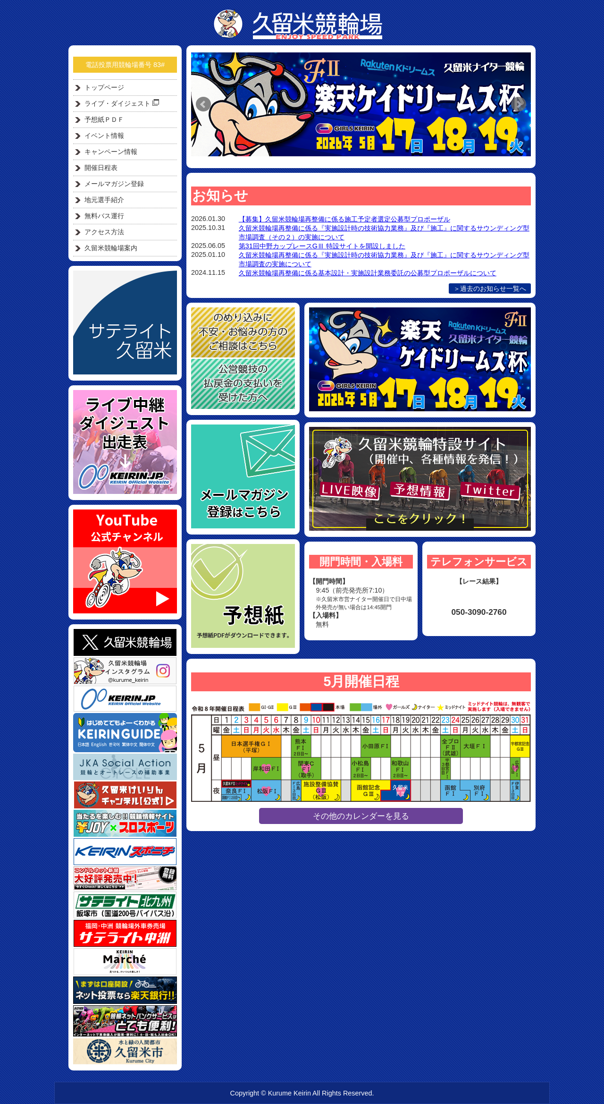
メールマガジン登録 (114, 183)
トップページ (104, 87)
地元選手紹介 (104, 200)
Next (518, 104)
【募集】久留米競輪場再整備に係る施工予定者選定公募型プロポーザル (344, 219)
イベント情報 (104, 135)
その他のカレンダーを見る (361, 816)
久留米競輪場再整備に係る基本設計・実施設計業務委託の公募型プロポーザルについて (367, 273)
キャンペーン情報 (110, 151)
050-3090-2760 (478, 612)
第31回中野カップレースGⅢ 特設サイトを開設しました (322, 246)
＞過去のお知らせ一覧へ (489, 288)
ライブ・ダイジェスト (121, 103)
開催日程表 (100, 167)
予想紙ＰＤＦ (104, 119)
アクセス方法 (104, 232)
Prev (203, 104)
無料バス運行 (104, 216)
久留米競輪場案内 (110, 248)
